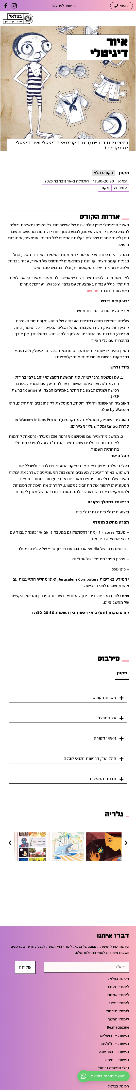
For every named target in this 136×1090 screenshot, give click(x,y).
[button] (68, 696)
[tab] (122, 674)
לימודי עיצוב (118, 1003)
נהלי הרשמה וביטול (113, 1068)
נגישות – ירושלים (114, 1035)
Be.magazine (118, 1027)
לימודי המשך (118, 1019)
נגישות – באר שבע (113, 1051)
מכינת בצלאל (118, 978)
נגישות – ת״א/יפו (114, 1043)
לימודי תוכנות (117, 1011)
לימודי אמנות (118, 995)
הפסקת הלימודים (114, 1076)
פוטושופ (92, 291)
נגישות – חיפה (117, 1060)
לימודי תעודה (118, 987)
